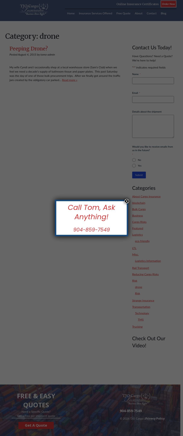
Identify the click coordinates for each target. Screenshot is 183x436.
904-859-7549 (91, 229)
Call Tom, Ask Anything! (91, 212)
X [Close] (126, 201)
